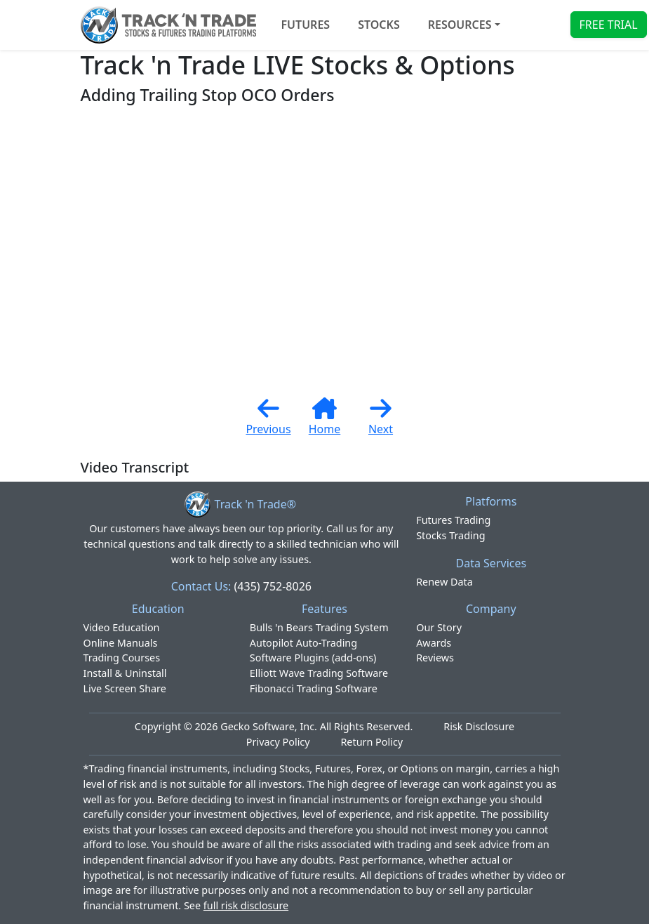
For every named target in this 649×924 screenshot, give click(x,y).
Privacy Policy (278, 741)
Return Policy (371, 741)
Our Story (439, 627)
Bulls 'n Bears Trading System (319, 627)
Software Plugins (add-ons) (313, 657)
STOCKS (379, 24)
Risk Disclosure (478, 726)
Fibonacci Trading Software (313, 688)
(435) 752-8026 (273, 586)
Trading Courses (122, 657)
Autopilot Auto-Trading (303, 642)
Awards (433, 642)
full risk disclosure (245, 905)
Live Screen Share (124, 688)
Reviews (435, 657)
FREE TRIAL (609, 24)
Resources (460, 24)
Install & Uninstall (125, 673)
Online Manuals (120, 642)
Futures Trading (453, 520)
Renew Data (444, 581)
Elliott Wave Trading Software (319, 673)
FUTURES (305, 24)
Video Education (121, 627)
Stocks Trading (450, 535)
